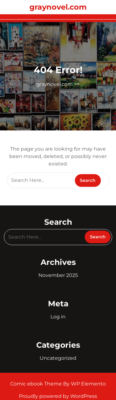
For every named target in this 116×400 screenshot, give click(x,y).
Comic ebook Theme (36, 384)
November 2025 (57, 275)
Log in (57, 316)
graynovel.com (58, 6)
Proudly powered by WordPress (58, 396)
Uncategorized (58, 357)
